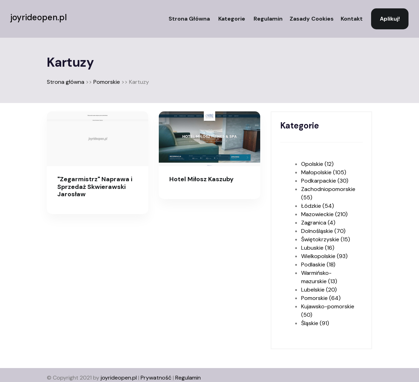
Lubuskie (317, 247)
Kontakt (352, 18)
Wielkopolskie (324, 256)
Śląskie (315, 323)
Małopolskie (323, 172)
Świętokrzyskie (325, 239)
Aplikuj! (390, 18)
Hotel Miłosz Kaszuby (201, 179)
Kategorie (231, 18)
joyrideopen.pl (38, 18)
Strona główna (189, 18)
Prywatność (156, 377)
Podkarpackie (324, 180)
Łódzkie (317, 206)
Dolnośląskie (323, 231)
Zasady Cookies (312, 18)
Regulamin (268, 18)
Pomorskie (106, 82)
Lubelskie (319, 289)
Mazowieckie (324, 214)
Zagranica (318, 222)
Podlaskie (318, 264)
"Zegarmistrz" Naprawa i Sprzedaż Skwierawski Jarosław (94, 186)
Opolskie (317, 164)
